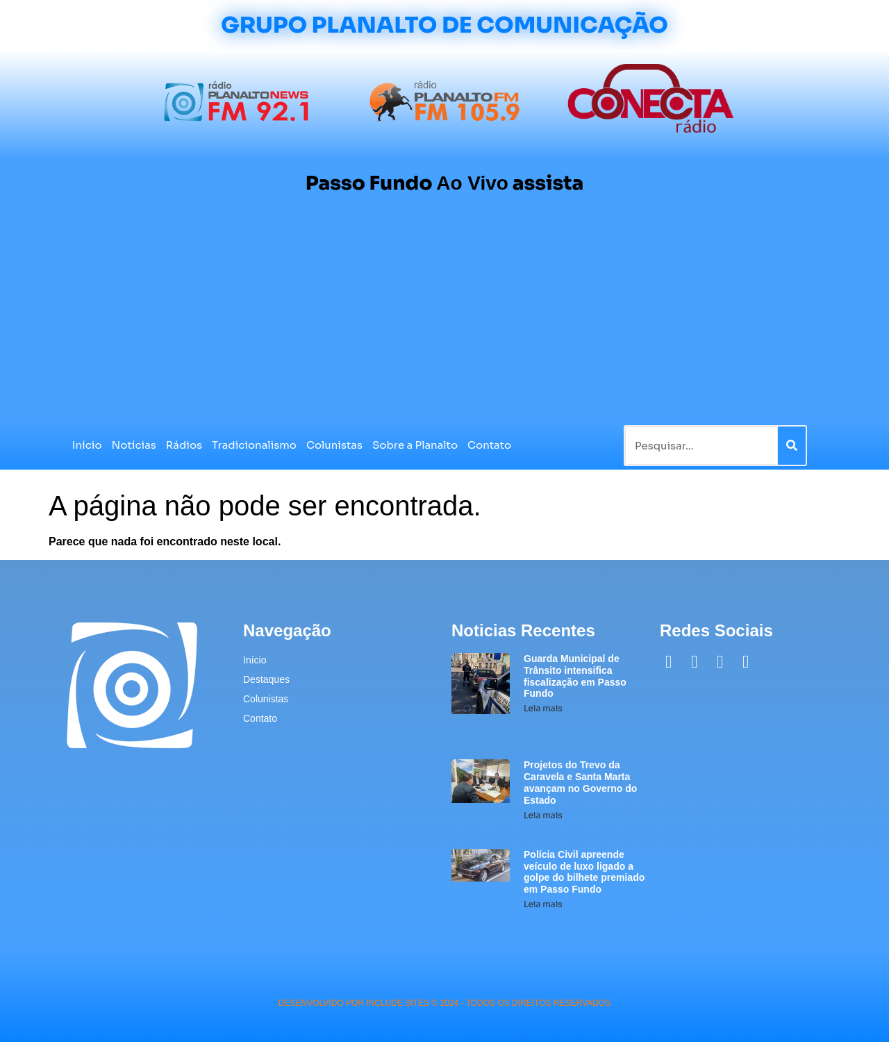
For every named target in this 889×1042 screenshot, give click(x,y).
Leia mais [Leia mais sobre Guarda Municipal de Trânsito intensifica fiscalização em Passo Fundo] (543, 708)
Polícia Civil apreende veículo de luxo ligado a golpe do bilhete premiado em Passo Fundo (584, 872)
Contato (489, 445)
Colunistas (334, 445)
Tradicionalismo (254, 445)
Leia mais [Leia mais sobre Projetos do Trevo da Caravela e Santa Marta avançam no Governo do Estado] (543, 815)
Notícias (134, 445)
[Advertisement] (444, 317)
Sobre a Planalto (415, 445)
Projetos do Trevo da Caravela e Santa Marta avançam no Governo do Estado (580, 782)
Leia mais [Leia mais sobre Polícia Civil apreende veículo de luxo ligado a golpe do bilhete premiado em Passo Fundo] (543, 904)
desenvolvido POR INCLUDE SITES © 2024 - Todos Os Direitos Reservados (444, 1003)
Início (87, 445)
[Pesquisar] (792, 446)
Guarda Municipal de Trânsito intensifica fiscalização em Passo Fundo (575, 676)
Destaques (266, 679)
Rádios (184, 445)
